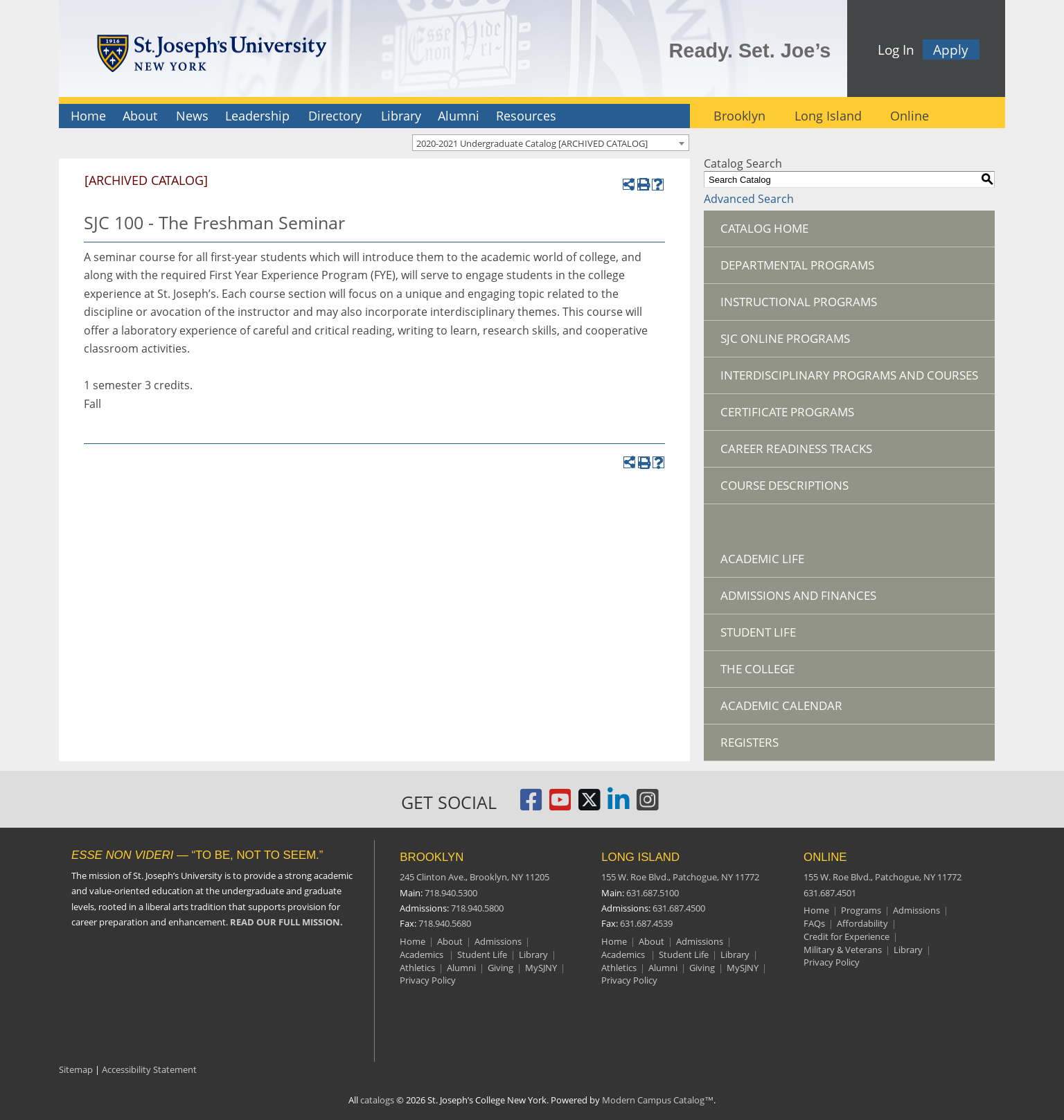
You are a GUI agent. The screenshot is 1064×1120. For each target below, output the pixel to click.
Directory (335, 115)
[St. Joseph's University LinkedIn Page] (619, 805)
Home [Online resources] (816, 910)
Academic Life (762, 559)
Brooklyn (739, 115)
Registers (749, 742)
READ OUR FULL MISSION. (286, 922)
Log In (896, 49)
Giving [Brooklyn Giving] (500, 967)
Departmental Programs (797, 265)
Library (401, 115)
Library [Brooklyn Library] (533, 954)
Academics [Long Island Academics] (624, 954)
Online (909, 115)
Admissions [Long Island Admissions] (699, 941)
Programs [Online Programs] (861, 910)
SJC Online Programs (785, 338)
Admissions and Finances (798, 595)
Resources (526, 115)
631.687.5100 (652, 893)
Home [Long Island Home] (614, 941)
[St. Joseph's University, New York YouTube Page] (560, 805)
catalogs (377, 1100)
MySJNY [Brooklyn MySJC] (541, 967)
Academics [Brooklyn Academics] (422, 954)
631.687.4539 (646, 923)
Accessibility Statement (149, 1069)
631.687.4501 (830, 893)
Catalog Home (764, 228)
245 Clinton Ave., (474, 877)
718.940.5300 (451, 893)
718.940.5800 (477, 908)
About (140, 115)
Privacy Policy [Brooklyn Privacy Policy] (428, 980)
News (192, 115)
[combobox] (550, 142)
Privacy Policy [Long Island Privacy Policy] (629, 980)
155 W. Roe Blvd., (680, 877)
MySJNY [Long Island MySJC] (743, 967)
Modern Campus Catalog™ (657, 1100)
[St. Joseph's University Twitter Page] (589, 805)
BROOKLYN (431, 857)
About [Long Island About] (651, 941)
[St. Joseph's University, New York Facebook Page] (531, 805)
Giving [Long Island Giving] (702, 967)
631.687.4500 (679, 908)
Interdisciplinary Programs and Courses (849, 375)
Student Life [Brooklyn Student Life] (482, 954)
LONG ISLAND (640, 857)
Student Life (758, 632)
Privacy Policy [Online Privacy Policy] (832, 962)
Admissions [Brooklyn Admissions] (498, 941)
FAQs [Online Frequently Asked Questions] (814, 923)
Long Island (828, 115)
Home (88, 115)
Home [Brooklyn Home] (412, 941)
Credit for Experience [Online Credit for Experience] (846, 936)
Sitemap (76, 1069)
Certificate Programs (787, 412)
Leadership (257, 115)
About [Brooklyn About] (450, 941)
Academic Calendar (781, 705)
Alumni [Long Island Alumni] (662, 967)
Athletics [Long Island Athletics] (619, 967)
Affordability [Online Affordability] (862, 923)
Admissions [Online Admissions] (916, 910)
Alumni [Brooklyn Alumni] (461, 967)
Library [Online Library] (908, 949)
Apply (950, 49)
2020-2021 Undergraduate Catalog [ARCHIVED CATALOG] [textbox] (532, 143)
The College (757, 669)
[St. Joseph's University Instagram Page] (648, 805)
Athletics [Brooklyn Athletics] (417, 967)
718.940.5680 (444, 923)
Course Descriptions (784, 485)
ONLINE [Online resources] (825, 857)
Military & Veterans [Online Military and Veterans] (843, 949)
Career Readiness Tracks (796, 448)
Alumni (458, 115)
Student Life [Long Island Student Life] (684, 954)
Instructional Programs (798, 302)
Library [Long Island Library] (735, 954)
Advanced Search (749, 198)
